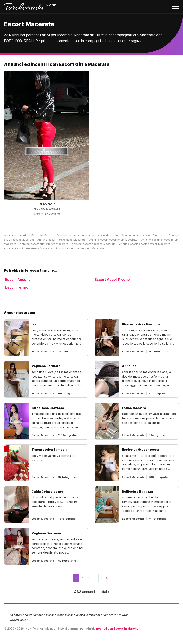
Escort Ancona (17, 279)
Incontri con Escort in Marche (116, 628)
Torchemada (24, 6)
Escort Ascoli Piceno (112, 279)
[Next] (101, 578)
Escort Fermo (16, 287)
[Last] (107, 578)
